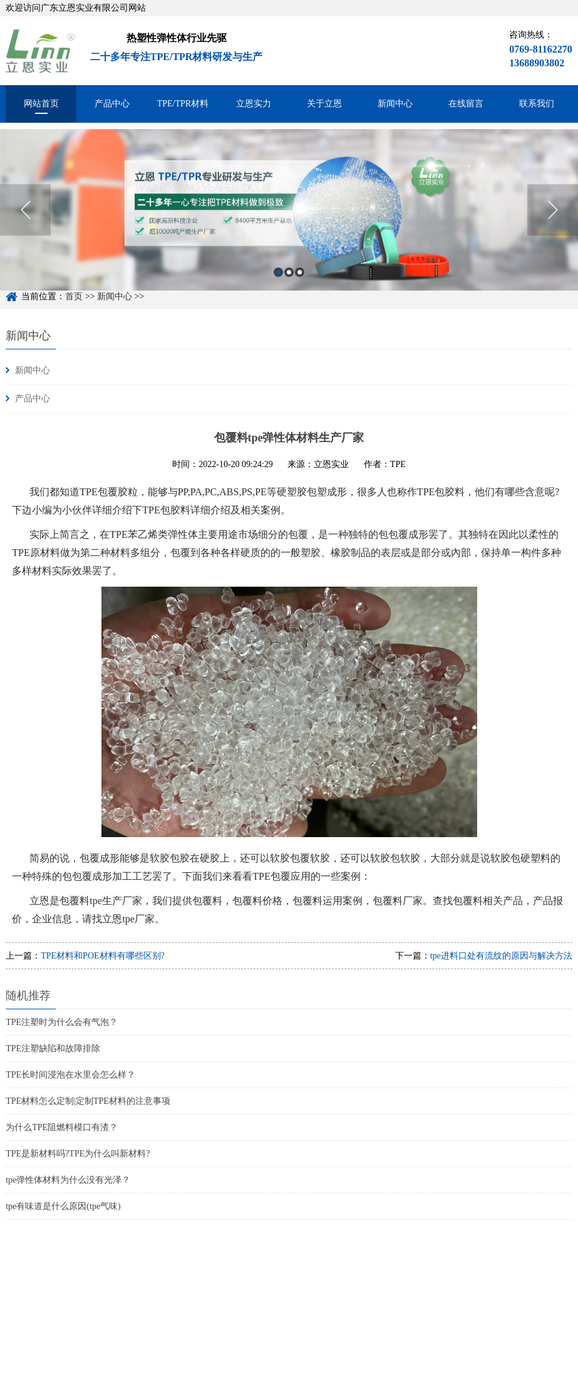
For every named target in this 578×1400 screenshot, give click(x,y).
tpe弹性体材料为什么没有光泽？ (68, 1180)
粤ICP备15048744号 (202, 1392)
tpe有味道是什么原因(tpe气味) (63, 1206)
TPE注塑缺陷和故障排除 (53, 1048)
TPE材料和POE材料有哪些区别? (103, 955)
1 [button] (278, 283)
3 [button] (299, 283)
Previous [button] (25, 220)
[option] (289, 220)
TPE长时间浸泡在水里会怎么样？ (70, 1074)
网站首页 (41, 103)
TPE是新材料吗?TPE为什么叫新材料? (78, 1153)
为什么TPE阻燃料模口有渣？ (62, 1127)
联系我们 (536, 103)
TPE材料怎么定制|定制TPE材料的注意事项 (88, 1101)
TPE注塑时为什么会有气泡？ (62, 1022)
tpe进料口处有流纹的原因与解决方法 (501, 955)
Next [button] (552, 220)
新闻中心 (395, 103)
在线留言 (465, 103)
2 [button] (289, 283)
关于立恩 (324, 103)
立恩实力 (253, 103)
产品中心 (112, 103)
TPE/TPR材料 (183, 103)
